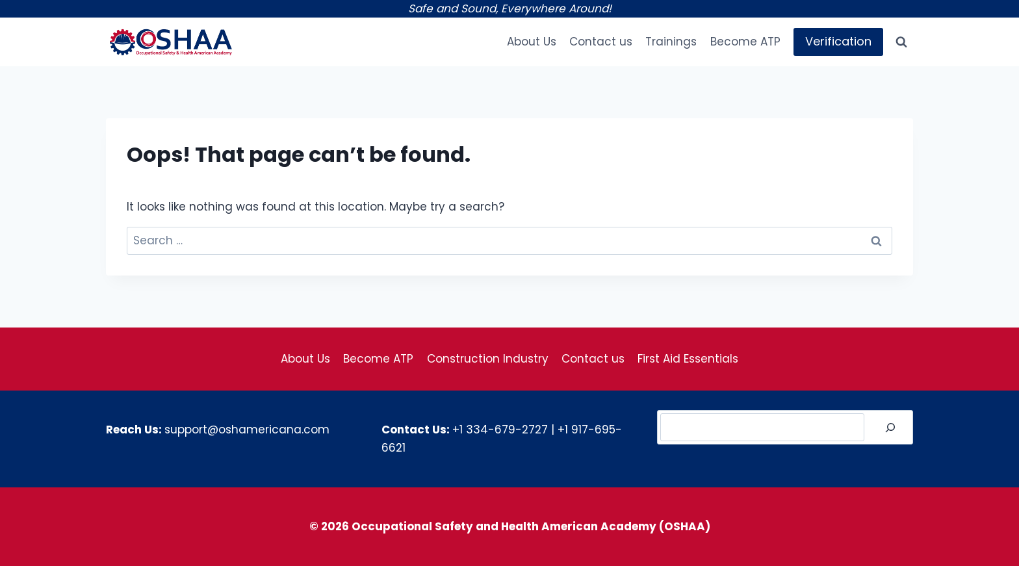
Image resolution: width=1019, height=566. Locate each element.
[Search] (890, 427)
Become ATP (745, 41)
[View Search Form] (901, 42)
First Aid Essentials (688, 359)
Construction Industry (487, 359)
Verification (838, 41)
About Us (531, 41)
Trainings (671, 41)
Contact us (600, 41)
